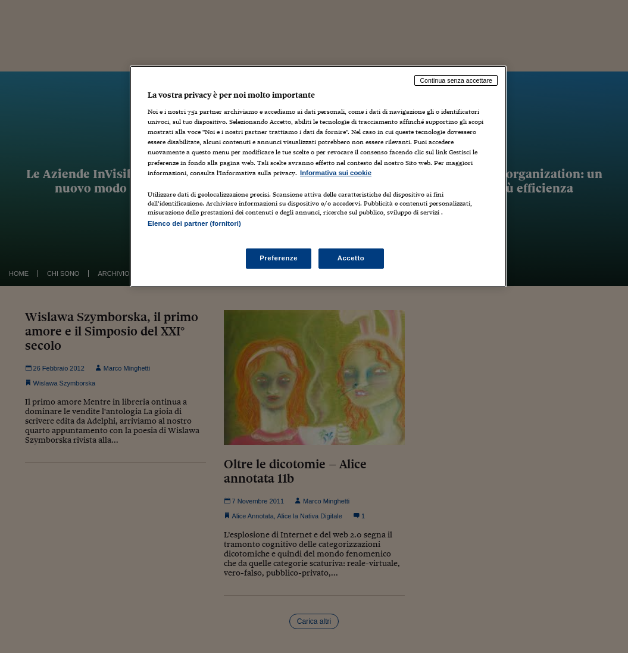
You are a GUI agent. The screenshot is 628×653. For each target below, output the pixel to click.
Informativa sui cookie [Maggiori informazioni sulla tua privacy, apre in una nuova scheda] (335, 172)
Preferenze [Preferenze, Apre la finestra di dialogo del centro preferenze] (279, 258)
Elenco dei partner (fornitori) (194, 223)
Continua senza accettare (456, 80)
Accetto (351, 258)
